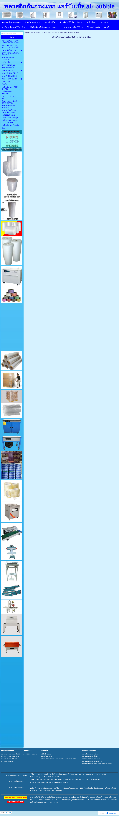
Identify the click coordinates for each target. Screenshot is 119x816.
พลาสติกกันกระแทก (32, 32)
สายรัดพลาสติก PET (47, 32)
